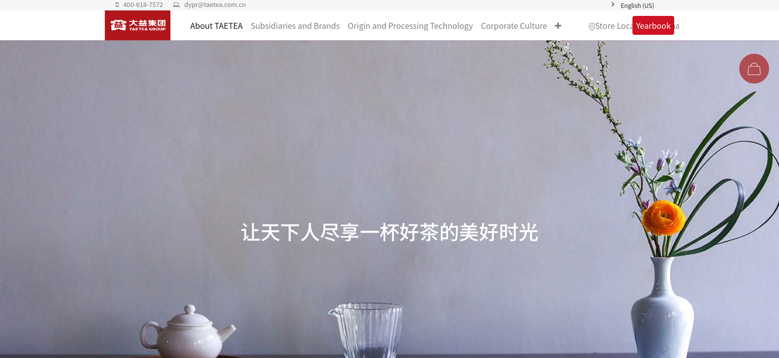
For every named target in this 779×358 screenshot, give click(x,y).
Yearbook (653, 25)
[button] (558, 25)
